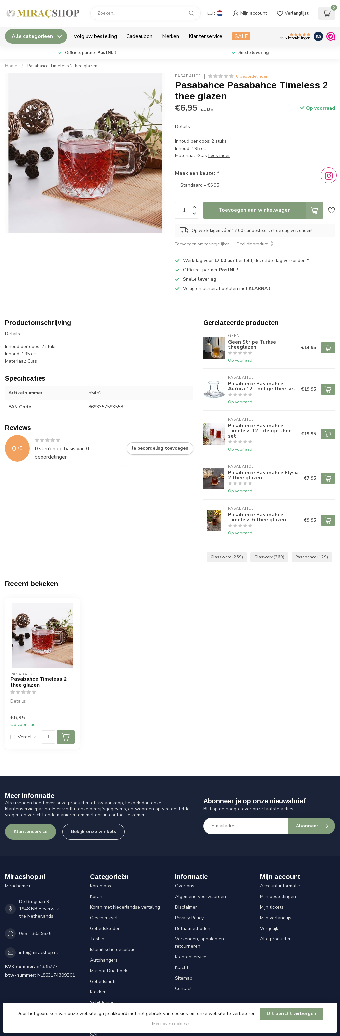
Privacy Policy (189, 918)
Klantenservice (205, 36)
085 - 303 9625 (35, 933)
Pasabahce (188, 76)
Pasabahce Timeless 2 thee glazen (62, 66)
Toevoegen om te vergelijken (202, 244)
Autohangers (104, 960)
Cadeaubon (139, 36)
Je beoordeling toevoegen (160, 448)
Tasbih (97, 939)
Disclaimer (186, 907)
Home (11, 66)
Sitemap (183, 978)
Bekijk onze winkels (93, 831)
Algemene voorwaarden (200, 896)
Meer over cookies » (171, 1023)
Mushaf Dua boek (108, 971)
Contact (183, 988)
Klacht (181, 967)
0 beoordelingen (252, 76)
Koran (96, 896)
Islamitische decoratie (113, 949)
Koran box (100, 886)
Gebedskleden (105, 928)
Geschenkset (104, 918)
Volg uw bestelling (95, 36)
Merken (170, 36)
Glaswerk (269, 557)
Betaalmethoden (192, 928)
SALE (241, 36)
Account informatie (280, 886)
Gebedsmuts (103, 981)
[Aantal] (48, 737)
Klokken (98, 992)
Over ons (184, 886)
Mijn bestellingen (278, 896)
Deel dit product (255, 244)
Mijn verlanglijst (276, 918)
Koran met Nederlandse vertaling (125, 907)
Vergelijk (27, 736)
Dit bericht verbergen (291, 1013)
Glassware (227, 557)
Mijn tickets (272, 907)
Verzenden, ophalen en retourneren (199, 942)
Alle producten (276, 939)
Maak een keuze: (197, 173)
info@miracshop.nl (38, 952)
